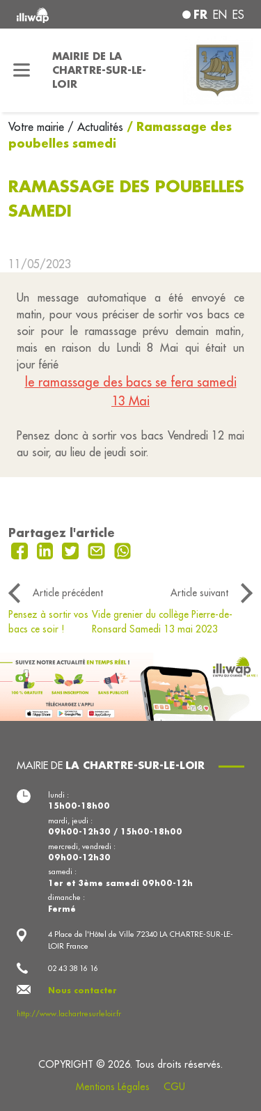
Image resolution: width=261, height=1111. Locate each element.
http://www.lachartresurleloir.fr (69, 1013)
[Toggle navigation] (22, 70)
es (238, 15)
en (220, 15)
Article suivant (199, 592)
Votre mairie (38, 127)
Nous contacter (82, 990)
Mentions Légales (113, 1086)
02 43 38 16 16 (73, 968)
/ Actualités (95, 127)
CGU (174, 1086)
